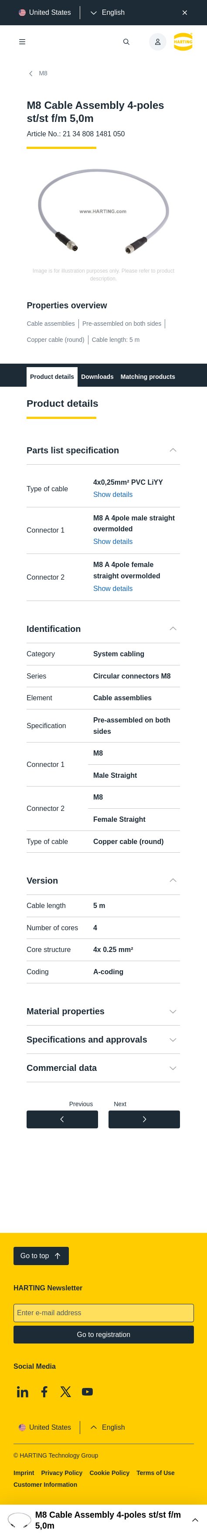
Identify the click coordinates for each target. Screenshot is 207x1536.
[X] (66, 1392)
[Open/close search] (126, 42)
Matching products (148, 376)
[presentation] (107, 12)
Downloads (97, 376)
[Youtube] (87, 1392)
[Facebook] (44, 1392)
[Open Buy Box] (103, 1520)
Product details (52, 376)
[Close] (185, 12)
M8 (37, 73)
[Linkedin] (23, 1392)
